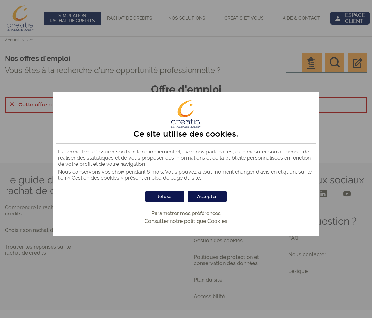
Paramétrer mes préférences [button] (186, 213)
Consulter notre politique (186, 221)
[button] (207, 196)
